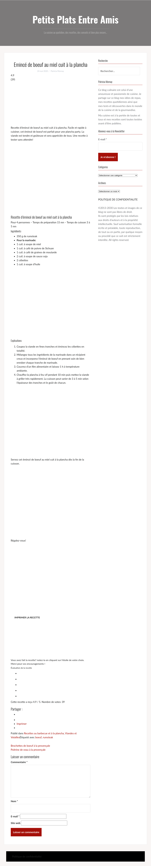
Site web (15, 823)
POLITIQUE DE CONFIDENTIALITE (118, 199)
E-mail (15, 816)
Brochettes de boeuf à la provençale (30, 745)
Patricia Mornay (57, 71)
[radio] (53, 673)
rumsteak (48, 737)
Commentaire (19, 762)
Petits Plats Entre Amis (75, 19)
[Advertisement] (50, 103)
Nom (14, 801)
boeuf (38, 737)
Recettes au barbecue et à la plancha (44, 733)
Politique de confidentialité (27, 856)
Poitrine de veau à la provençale (28, 749)
